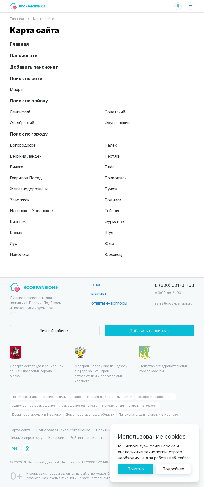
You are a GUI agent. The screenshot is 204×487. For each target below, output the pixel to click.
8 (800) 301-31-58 (174, 285)
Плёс (110, 166)
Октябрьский (22, 122)
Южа (109, 243)
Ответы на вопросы (109, 303)
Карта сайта (20, 430)
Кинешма (19, 221)
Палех (111, 145)
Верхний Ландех (26, 156)
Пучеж (111, 188)
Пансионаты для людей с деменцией (102, 396)
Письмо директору (26, 437)
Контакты (100, 294)
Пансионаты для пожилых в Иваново (148, 414)
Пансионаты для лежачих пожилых (40, 396)
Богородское (23, 145)
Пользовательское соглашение (63, 430)
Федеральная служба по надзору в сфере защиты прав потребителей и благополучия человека (101, 364)
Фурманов (114, 221)
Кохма (16, 232)
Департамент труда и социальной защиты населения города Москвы (37, 362)
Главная (19, 44)
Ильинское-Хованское (31, 210)
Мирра (16, 89)
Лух (13, 243)
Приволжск (116, 177)
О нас (96, 285)
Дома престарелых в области (89, 414)
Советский (115, 111)
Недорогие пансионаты (155, 396)
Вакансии (56, 437)
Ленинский (20, 111)
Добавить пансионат (34, 67)
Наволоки (19, 254)
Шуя (109, 232)
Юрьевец (113, 254)
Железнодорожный (29, 188)
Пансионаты (24, 55)
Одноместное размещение (33, 405)
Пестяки (112, 156)
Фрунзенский (117, 122)
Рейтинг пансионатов (88, 437)
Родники (113, 199)
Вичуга (16, 166)
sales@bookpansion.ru (173, 303)
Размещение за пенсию (78, 405)
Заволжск (19, 199)
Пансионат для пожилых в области (130, 405)
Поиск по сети (26, 78)
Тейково (113, 210)
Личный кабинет (54, 330)
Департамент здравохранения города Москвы (163, 359)
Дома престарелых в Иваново (36, 414)
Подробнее (173, 468)
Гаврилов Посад (26, 177)
